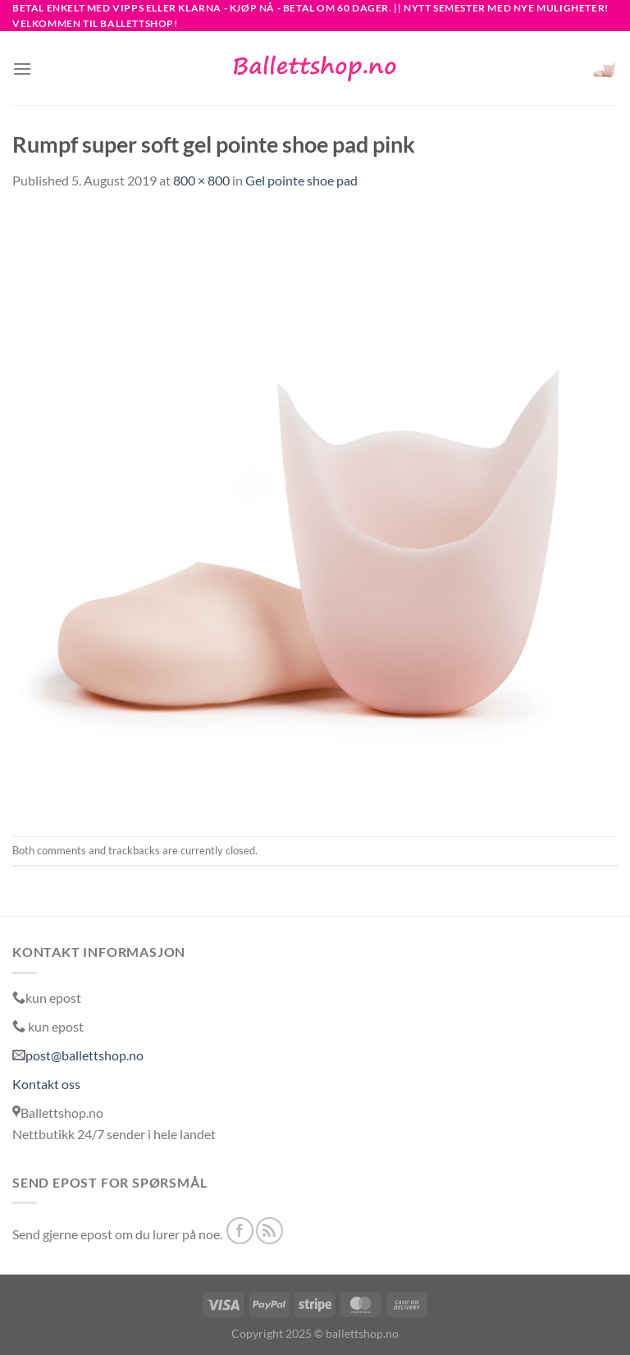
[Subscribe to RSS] (269, 1230)
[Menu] (22, 68)
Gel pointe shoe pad (301, 180)
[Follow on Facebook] (239, 1230)
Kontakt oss (46, 1084)
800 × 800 (201, 180)
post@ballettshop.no (84, 1055)
